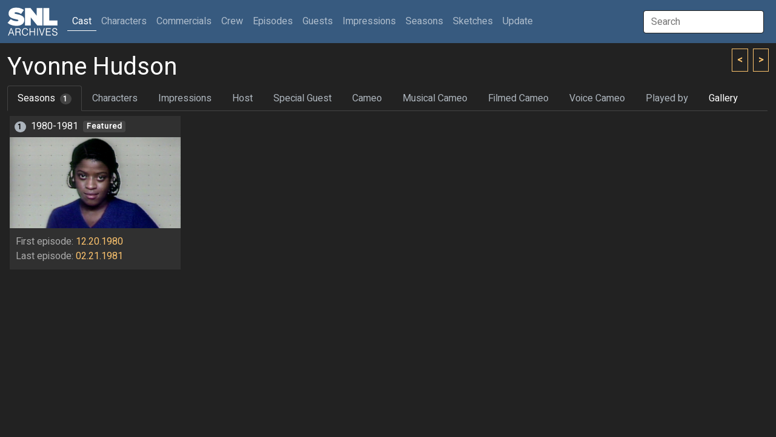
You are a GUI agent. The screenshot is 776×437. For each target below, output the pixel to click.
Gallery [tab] (723, 98)
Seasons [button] (424, 21)
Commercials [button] (184, 21)
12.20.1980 (99, 241)
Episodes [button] (273, 21)
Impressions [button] (369, 21)
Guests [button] (318, 21)
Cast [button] (84, 21)
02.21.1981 (99, 256)
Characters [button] (124, 21)
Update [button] (518, 21)
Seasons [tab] (45, 98)
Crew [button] (232, 21)
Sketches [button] (473, 21)
